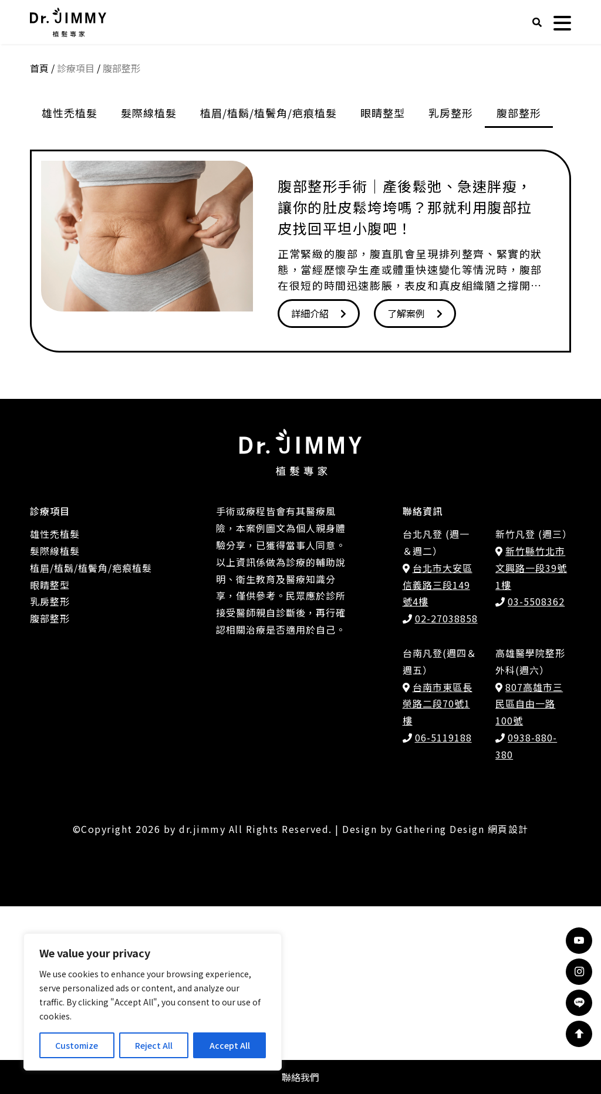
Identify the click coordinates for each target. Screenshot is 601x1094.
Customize (76, 1045)
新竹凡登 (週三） (533, 721)
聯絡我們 (300, 1077)
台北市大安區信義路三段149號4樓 (437, 772)
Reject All (154, 1045)
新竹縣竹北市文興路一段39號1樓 (531, 755)
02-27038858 (446, 806)
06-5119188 (443, 925)
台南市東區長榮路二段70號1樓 (437, 892)
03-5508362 (536, 789)
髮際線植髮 (149, 300)
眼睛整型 (382, 300)
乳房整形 (450, 300)
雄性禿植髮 (69, 300)
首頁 (39, 256)
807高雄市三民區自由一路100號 (529, 892)
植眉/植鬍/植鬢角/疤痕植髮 (268, 300)
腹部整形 (519, 300)
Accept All (230, 1045)
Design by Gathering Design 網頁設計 (435, 1017)
